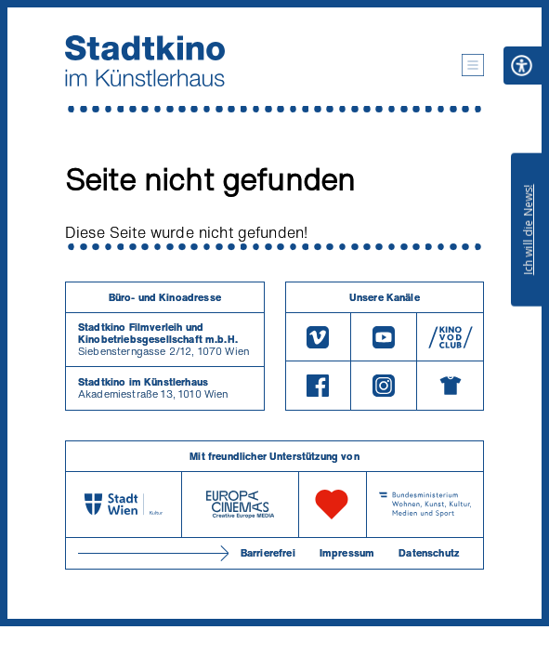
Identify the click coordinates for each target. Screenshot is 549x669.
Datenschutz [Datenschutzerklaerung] (429, 552)
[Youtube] (383, 337)
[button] (473, 65)
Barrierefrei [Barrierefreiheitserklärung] (268, 552)
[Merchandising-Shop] (450, 385)
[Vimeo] (318, 337)
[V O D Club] (450, 337)
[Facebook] (318, 385)
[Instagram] (383, 385)
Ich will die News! (528, 229)
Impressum (347, 552)
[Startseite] (145, 60)
